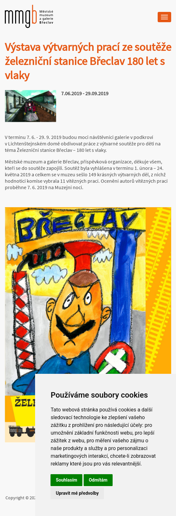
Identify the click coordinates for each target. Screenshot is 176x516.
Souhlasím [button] (66, 480)
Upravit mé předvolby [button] (77, 493)
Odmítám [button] (98, 480)
